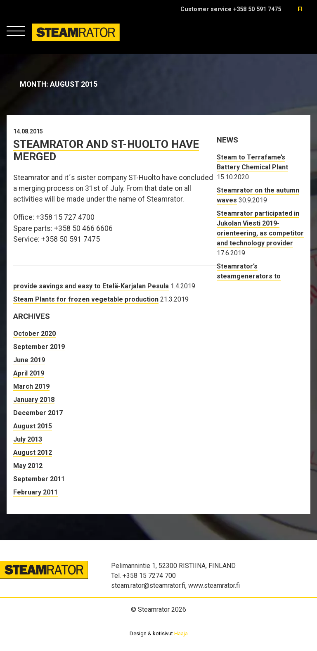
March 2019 (31, 386)
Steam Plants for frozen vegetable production (85, 299)
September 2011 (39, 479)
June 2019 (29, 360)
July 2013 (27, 439)
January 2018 (33, 400)
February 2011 (35, 492)
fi (300, 9)
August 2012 (32, 452)
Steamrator (16, 578)
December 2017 (38, 413)
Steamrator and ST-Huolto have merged (106, 150)
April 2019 (28, 373)
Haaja (181, 633)
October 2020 (34, 333)
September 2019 (39, 347)
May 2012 (28, 466)
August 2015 (32, 426)
